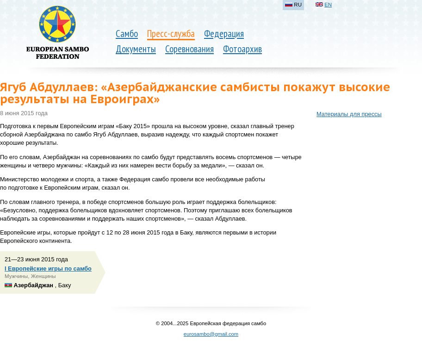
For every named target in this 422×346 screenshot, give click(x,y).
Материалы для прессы (349, 114)
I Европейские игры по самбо (48, 268)
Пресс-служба (171, 33)
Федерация (224, 33)
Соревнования (189, 49)
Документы (136, 49)
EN (328, 4)
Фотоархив (242, 49)
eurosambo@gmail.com (211, 334)
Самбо (127, 33)
